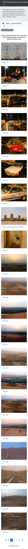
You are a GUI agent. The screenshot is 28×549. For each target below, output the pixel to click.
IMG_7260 (5, 462)
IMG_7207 (5, 321)
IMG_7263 (5, 485)
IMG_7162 (5, 62)
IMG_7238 (5, 415)
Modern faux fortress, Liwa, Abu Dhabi (13, 227)
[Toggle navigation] (4, 5)
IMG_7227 (5, 391)
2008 (7, 23)
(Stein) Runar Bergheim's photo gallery (15, 2)
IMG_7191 (5, 203)
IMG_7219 (5, 368)
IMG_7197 (5, 250)
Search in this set (7, 30)
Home (3, 23)
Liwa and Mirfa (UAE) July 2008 (17, 23)
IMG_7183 (5, 133)
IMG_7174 (5, 86)
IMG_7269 (5, 509)
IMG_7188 (5, 156)
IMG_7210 (5, 344)
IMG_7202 (5, 274)
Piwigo (17, 546)
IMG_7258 (5, 438)
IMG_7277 (5, 532)
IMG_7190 (5, 180)
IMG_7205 (5, 297)
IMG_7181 (5, 109)
